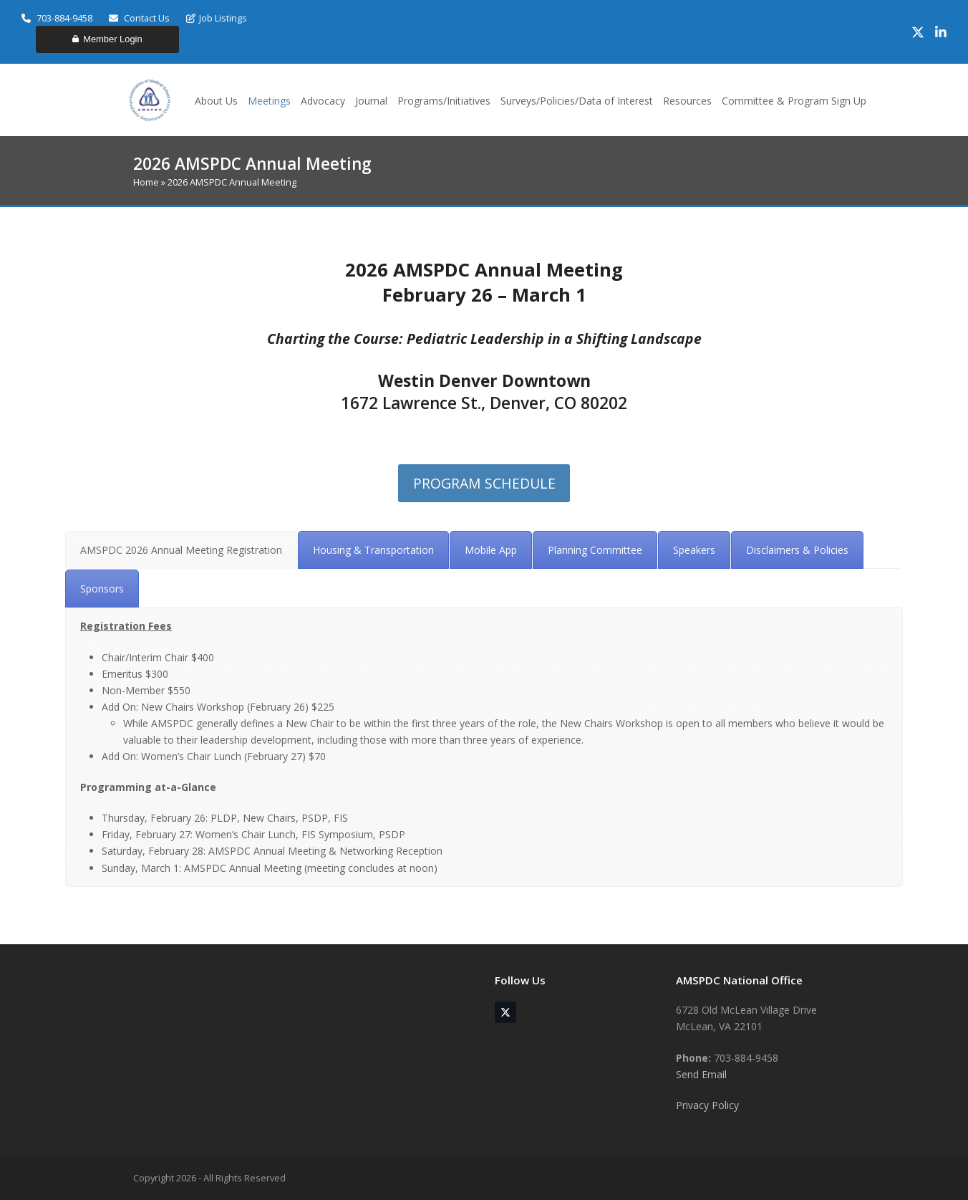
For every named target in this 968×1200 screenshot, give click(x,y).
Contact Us (139, 17)
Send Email (701, 1074)
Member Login (107, 39)
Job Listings (216, 17)
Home (146, 182)
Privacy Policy (707, 1105)
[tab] (181, 550)
